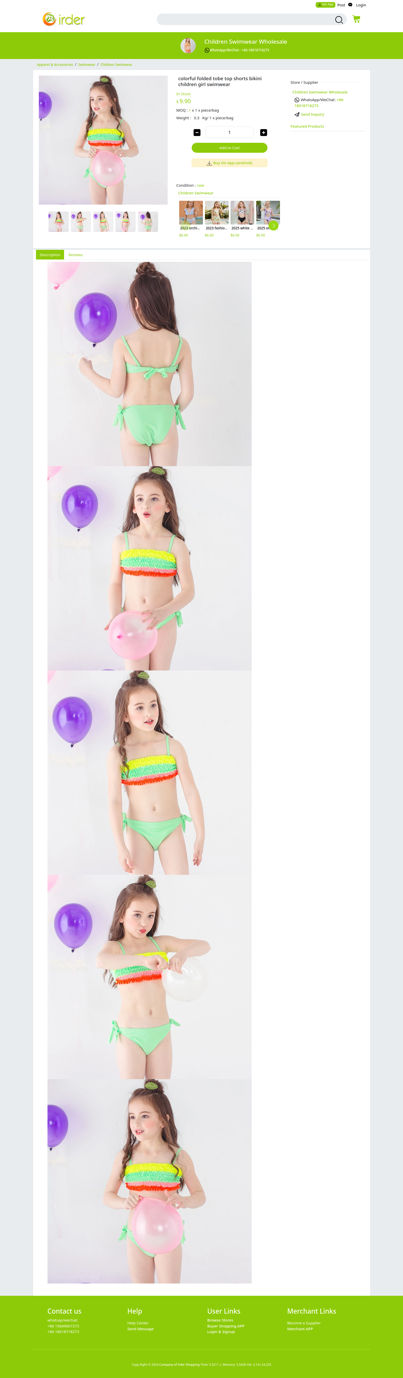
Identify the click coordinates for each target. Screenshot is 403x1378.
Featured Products (307, 126)
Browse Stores (220, 1320)
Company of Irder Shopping (179, 1364)
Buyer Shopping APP (226, 1325)
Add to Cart (229, 147)
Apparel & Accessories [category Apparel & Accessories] (55, 64)
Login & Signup (221, 1331)
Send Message (140, 1328)
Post (341, 4)
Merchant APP (300, 1328)
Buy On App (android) (229, 162)
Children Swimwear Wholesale (245, 41)
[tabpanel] (201, 775)
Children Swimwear (196, 192)
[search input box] (240, 19)
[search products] (339, 20)
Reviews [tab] (75, 254)
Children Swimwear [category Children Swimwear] (116, 64)
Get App (326, 4)
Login (361, 4)
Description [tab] (50, 254)
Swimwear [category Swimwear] (86, 64)
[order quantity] (229, 132)
